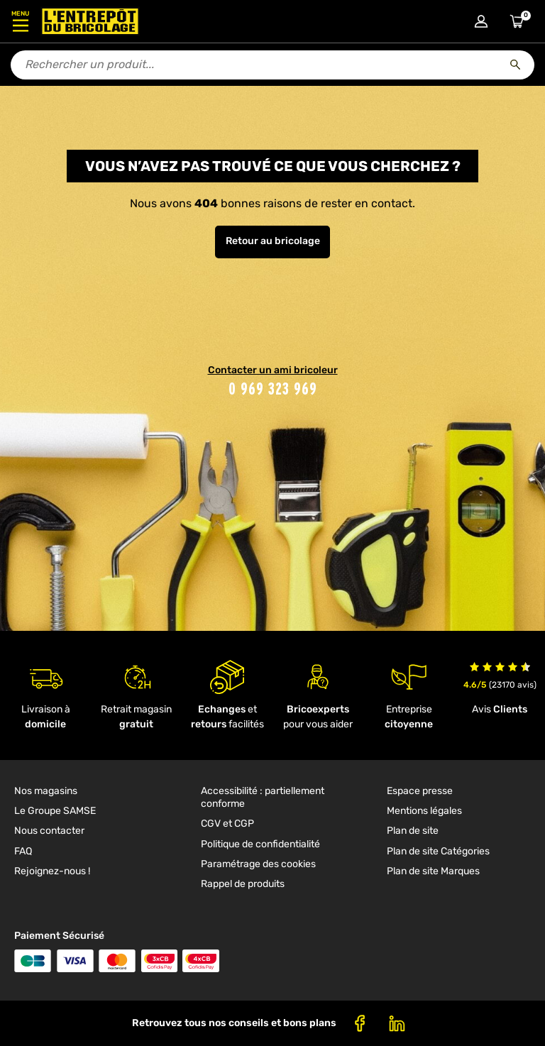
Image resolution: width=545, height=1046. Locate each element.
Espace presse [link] (420, 791)
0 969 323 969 (273, 388)
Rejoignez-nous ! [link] (52, 871)
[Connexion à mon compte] (481, 21)
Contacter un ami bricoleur (273, 370)
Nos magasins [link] (45, 791)
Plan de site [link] (413, 831)
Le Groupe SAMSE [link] (55, 811)
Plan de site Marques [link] (433, 871)
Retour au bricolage (273, 241)
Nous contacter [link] (49, 831)
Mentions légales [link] (424, 811)
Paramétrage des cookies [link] (258, 864)
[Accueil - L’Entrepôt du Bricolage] (90, 21)
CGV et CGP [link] (227, 823)
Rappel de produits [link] (243, 884)
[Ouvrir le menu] (20, 21)
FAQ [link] (23, 851)
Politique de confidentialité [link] (260, 844)
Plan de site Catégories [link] (438, 851)
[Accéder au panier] (516, 21)
